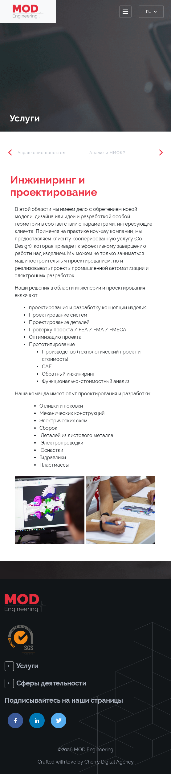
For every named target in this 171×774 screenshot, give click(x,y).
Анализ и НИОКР (107, 152)
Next (161, 152)
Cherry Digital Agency (109, 762)
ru (151, 11)
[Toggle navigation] (125, 12)
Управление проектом (42, 152)
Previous (10, 152)
